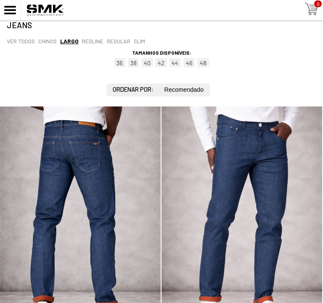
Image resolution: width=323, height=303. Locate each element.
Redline (92, 41)
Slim (139, 41)
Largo (69, 41)
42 (161, 62)
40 (147, 62)
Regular (118, 41)
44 (175, 62)
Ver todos (21, 41)
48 (203, 62)
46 (189, 62)
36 (119, 62)
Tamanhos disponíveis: (161, 53)
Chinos (47, 41)
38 (133, 62)
